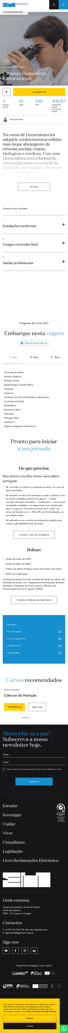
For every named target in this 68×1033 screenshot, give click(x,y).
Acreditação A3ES (34, 645)
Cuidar (9, 823)
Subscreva (34, 781)
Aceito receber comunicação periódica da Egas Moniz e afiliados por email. (32, 769)
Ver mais (34, 186)
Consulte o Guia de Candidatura (34, 534)
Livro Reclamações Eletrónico (30, 860)
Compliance (14, 841)
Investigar (12, 814)
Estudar (10, 805)
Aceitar (30, 1025)
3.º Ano (55, 359)
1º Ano (13, 359)
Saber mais (37, 707)
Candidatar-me (39, 92)
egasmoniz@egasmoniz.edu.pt (19, 932)
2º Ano (34, 359)
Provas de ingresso (34, 631)
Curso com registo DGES (34, 638)
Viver (8, 832)
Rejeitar (29, 1018)
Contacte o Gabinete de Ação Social (34, 600)
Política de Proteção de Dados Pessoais (41, 1011)
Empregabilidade (34, 652)
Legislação (12, 851)
